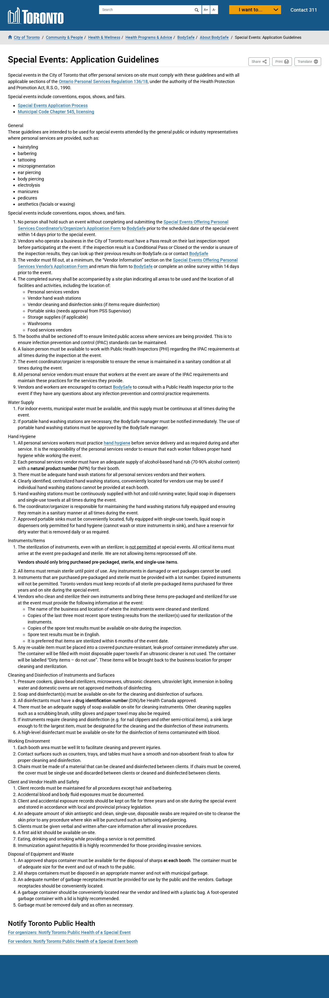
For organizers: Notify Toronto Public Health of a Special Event (69, 932)
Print (279, 62)
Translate (305, 62)
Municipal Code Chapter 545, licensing (56, 111)
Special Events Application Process (53, 105)
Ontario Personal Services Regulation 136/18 (103, 81)
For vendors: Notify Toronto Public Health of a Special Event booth (73, 941)
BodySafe (136, 228)
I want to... (251, 9)
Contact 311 (303, 9)
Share (261, 61)
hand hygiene (117, 443)
